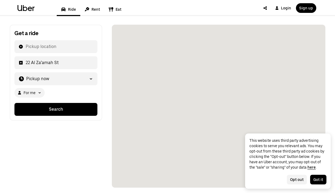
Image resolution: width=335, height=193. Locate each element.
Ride (68, 9)
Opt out (297, 179)
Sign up (306, 8)
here (311, 167)
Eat (115, 9)
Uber (26, 8)
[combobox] (25, 46)
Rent (92, 9)
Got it (318, 179)
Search (56, 109)
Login (283, 8)
